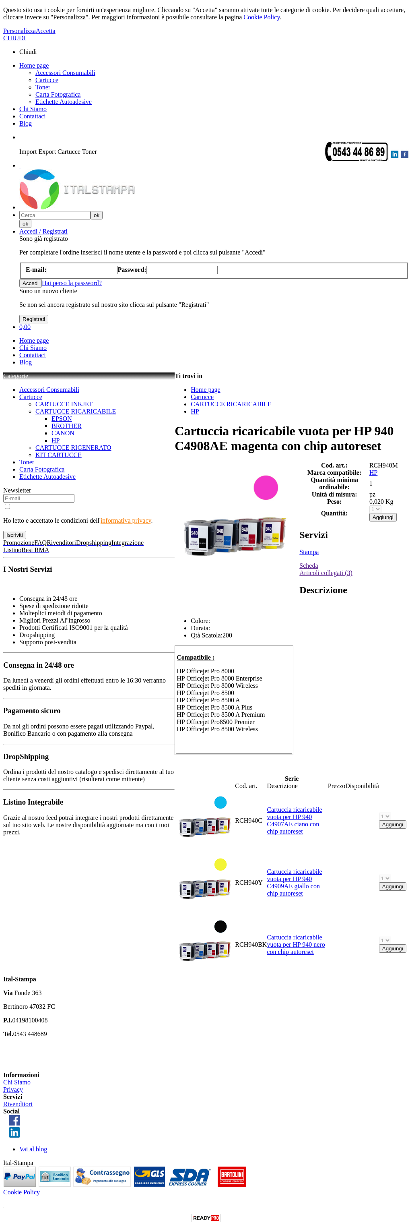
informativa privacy (126, 520)
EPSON (62, 418)
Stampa (309, 551)
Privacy (13, 1089)
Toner (42, 87)
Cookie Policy (261, 17)
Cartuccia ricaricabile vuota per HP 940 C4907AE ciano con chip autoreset (294, 820)
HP (56, 440)
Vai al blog (33, 1149)
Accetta (46, 30)
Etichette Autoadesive (63, 101)
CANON (63, 433)
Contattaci (32, 116)
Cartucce (46, 80)
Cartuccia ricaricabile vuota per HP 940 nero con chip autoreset (296, 944)
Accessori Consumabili (65, 72)
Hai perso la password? (72, 282)
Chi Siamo (33, 109)
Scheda (308, 565)
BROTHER (67, 425)
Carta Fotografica (57, 94)
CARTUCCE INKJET (64, 404)
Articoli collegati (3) (325, 572)
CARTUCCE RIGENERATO (73, 447)
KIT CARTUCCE (58, 454)
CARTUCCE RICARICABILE (75, 411)
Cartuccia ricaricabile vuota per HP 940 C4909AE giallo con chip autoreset (294, 882)
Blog (25, 123)
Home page (34, 65)
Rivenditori (18, 1104)
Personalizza (19, 30)
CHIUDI (14, 38)
